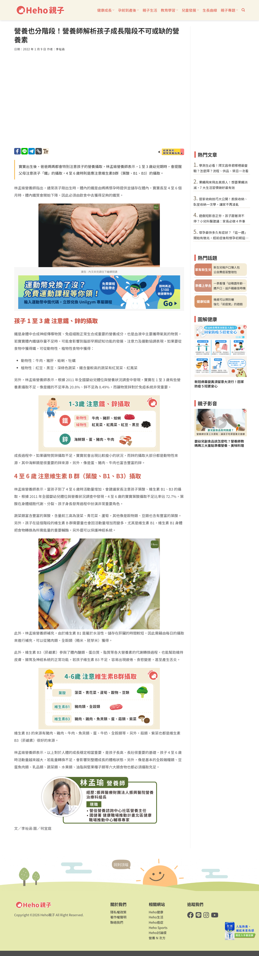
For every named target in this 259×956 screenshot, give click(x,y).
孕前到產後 (128, 10)
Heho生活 (156, 917)
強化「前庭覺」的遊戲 (228, 304)
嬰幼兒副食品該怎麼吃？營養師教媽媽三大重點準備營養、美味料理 (219, 443)
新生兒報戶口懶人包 (226, 267)
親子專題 (229, 10)
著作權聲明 (118, 917)
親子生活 (149, 10)
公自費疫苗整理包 (225, 272)
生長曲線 (210, 10)
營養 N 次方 (157, 937)
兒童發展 (190, 10)
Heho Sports (158, 927)
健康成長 (105, 10)
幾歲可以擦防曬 (223, 299)
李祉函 (60, 49)
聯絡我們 (116, 922)
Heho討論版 (158, 932)
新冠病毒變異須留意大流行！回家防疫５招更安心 (219, 384)
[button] (243, 10)
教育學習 (169, 10)
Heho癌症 (156, 922)
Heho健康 (156, 912)
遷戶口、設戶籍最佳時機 (229, 288)
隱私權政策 (118, 912)
